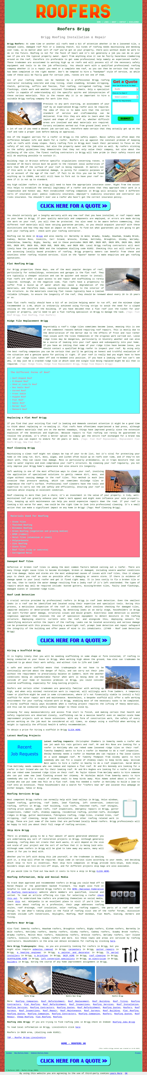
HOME (99, 22)
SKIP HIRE (68, 955)
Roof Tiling (120, 1001)
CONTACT (122, 22)
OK (126, 1073)
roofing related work (101, 818)
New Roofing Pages (21, 1053)
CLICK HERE (74, 730)
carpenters (74, 949)
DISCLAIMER (134, 22)
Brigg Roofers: (16, 44)
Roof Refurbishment (53, 1001)
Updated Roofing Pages (39, 1053)
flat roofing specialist (74, 312)
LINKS (106, 22)
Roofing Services (103, 1004)
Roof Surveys (92, 1011)
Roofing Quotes (66, 1007)
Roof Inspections (79, 1004)
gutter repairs (105, 949)
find (16, 929)
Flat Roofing (32, 1004)
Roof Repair (50, 1011)
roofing (67, 252)
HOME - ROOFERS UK (73, 1043)
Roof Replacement (78, 1001)
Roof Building (100, 1001)
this (17, 901)
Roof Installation (128, 1004)
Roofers (127, 1007)
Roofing (11, 236)
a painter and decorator (74, 952)
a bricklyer (41, 955)
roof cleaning (30, 818)
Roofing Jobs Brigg (124, 1022)
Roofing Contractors (42, 1007)
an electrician (97, 959)
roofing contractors (114, 245)
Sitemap (9, 1053)
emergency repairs (86, 809)
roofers (38, 800)
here (112, 941)
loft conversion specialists (58, 959)
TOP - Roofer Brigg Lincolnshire (26, 1037)
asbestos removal (43, 949)
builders (12, 962)
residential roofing (74, 812)
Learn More (116, 1073)
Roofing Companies (27, 1001)
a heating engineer (29, 952)
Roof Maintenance (70, 1011)
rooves (96, 161)
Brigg (39, 236)
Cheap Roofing (25, 1017)
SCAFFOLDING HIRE (17, 959)
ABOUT (114, 22)
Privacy (138, 1053)
